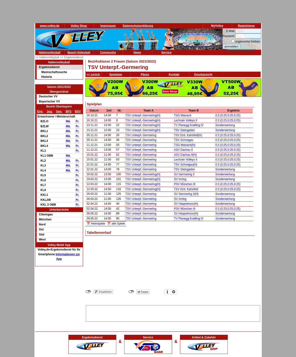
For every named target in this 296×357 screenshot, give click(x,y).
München (45, 219)
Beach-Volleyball (78, 52)
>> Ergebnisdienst (71, 57)
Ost (41, 229)
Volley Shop (79, 25)
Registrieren (246, 25)
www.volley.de (49, 25)
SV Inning (180, 179)
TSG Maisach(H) (184, 145)
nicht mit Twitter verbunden (131, 291)
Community (108, 52)
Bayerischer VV (49, 101)
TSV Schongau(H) (185, 164)
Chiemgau (46, 214)
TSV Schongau (183, 140)
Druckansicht (203, 74)
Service (166, 52)
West (42, 239)
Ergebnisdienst (49, 67)
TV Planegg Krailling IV (188, 125)
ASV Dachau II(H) (185, 154)
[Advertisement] (173, 312)
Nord (42, 224)
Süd (42, 234)
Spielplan (115, 74)
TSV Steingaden (184, 130)
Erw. (40, 111)
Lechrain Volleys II (185, 120)
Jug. (50, 111)
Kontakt (174, 74)
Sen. (59, 111)
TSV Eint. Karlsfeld (186, 189)
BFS (68, 111)
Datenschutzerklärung (138, 25)
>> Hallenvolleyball (47, 57)
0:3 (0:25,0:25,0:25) (227, 115)
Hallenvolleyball (50, 52)
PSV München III (184, 184)
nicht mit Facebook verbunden (88, 291)
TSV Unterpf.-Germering (140, 135)
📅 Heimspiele (96, 223)
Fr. (77, 121)
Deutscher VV (48, 96)
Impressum (108, 25)
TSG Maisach (182, 115)
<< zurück (93, 74)
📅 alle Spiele (116, 223)
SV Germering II (184, 174)
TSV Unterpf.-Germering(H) (142, 115)
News (137, 52)
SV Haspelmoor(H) (186, 203)
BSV (78, 111)
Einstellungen (173, 292)
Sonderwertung (225, 125)
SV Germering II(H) (186, 194)
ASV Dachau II (183, 149)
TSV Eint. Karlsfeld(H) (188, 135)
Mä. (68, 121)
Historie (46, 77)
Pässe (145, 74)
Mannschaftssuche (54, 72)
